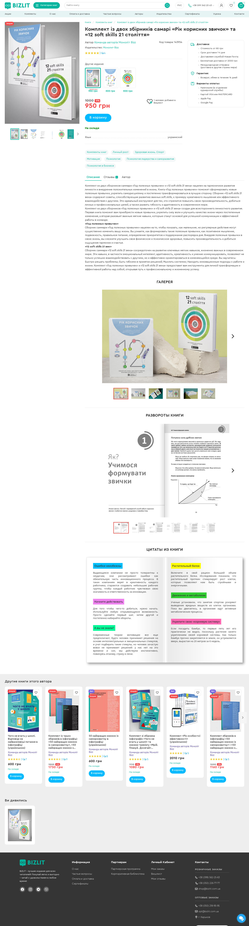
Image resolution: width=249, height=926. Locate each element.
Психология (113, 159)
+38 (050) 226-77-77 (209, 883)
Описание (93, 177)
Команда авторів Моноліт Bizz (115, 42)
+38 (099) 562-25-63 (209, 877)
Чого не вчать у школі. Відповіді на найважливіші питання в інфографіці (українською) (23, 742)
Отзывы (111, 177)
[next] (232, 336)
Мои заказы (158, 869)
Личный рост (120, 152)
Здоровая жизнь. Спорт (149, 152)
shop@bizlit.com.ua (209, 888)
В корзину (98, 117)
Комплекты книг (96, 152)
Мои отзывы (158, 879)
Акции (8, 14)
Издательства (164, 14)
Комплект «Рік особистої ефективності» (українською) (185, 739)
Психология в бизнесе (100, 165)
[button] (78, 134)
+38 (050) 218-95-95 (209, 905)
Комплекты (30, 14)
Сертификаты (192, 14)
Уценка (217, 14)
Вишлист (156, 874)
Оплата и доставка (79, 14)
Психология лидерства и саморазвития (150, 159)
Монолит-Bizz (111, 47)
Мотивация (93, 159)
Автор (126, 177)
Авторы (139, 14)
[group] (93, 80)
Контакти (239, 14)
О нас (53, 14)
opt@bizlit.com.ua (209, 911)
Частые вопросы (112, 14)
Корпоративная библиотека (127, 874)
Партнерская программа (125, 869)
